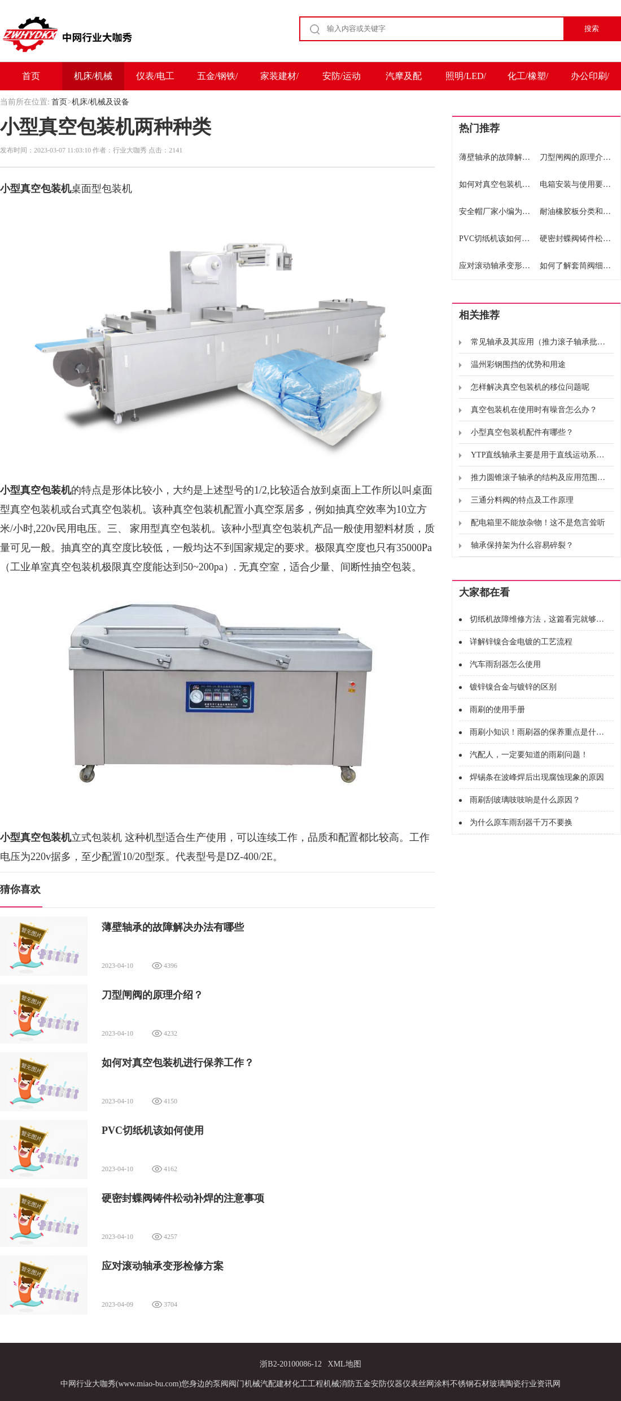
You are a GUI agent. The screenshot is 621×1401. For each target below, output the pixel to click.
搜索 (591, 28)
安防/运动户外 (341, 80)
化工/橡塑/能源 (528, 80)
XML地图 (344, 1364)
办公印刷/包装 (590, 80)
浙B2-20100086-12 (291, 1364)
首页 (31, 76)
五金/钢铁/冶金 (217, 80)
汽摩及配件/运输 (404, 80)
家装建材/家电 (279, 80)
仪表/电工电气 (155, 80)
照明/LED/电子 (465, 80)
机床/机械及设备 (93, 80)
